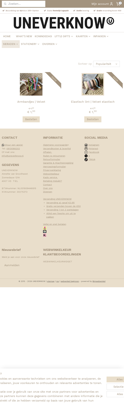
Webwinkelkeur (51, 174)
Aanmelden (12, 265)
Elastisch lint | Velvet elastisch (93, 101)
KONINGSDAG (43, 36)
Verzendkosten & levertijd (57, 148)
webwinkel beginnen (70, 281)
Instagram (93, 145)
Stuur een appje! (12, 145)
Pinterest (93, 148)
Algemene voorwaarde (55, 145)
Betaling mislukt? (52, 181)
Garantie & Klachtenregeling (58, 163)
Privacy (47, 170)
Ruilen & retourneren (54, 155)
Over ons (48, 188)
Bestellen (31, 119)
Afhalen (47, 152)
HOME (7, 36)
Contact (47, 184)
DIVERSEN (50, 44)
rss (57, 281)
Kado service (50, 177)
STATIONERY (30, 44)
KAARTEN (83, 36)
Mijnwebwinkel (99, 281)
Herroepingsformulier (54, 166)
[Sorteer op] (106, 64)
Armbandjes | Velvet (31, 101)
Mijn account (102, 4)
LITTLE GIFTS (64, 36)
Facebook (93, 152)
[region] (41, 385)
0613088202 (13, 148)
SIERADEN (10, 44)
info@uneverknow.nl (13, 155)
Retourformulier (51, 159)
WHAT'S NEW (24, 36)
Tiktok (91, 159)
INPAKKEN (101, 36)
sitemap (50, 281)
